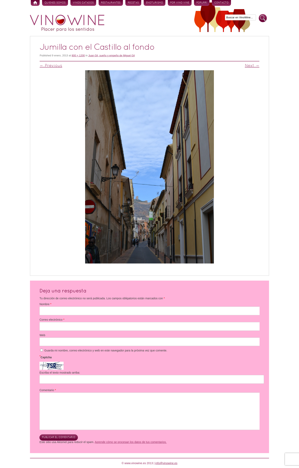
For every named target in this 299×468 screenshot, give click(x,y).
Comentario (47, 390)
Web (42, 335)
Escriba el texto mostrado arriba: (59, 372)
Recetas (133, 3)
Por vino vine (179, 3)
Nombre (45, 304)
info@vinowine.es (166, 463)
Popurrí (201, 3)
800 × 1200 (78, 55)
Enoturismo (154, 3)
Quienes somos (55, 3)
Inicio (35, 3)
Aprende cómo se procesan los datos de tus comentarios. (131, 442)
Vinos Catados (83, 3)
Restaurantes (111, 3)
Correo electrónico (51, 319)
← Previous (51, 66)
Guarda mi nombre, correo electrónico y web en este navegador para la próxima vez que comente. (105, 350)
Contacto (221, 3)
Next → (252, 66)
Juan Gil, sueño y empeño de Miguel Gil (111, 55)
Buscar (263, 18)
